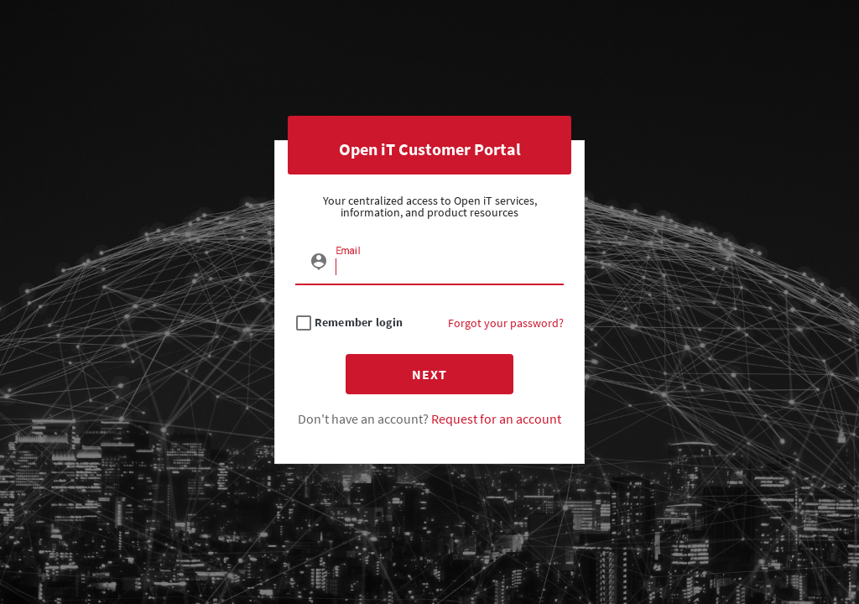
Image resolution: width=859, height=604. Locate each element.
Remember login (359, 322)
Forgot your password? (506, 323)
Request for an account (496, 418)
